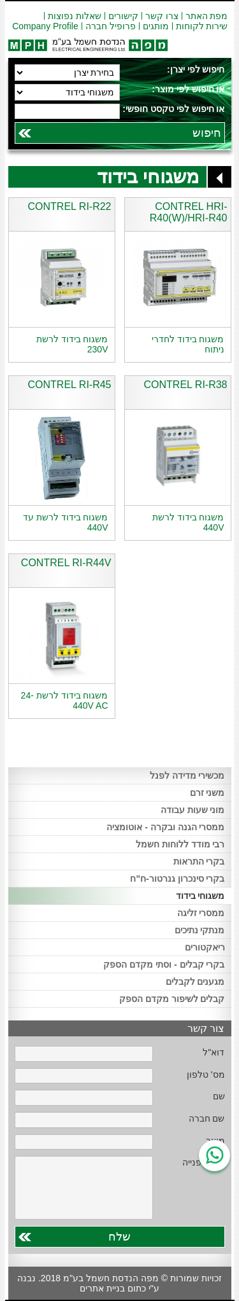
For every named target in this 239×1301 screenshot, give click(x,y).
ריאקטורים (205, 947)
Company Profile (45, 26)
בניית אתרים (102, 1288)
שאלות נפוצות (74, 16)
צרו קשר (161, 16)
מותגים (156, 26)
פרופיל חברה (110, 26)
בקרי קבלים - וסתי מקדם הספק (163, 964)
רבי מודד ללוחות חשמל (180, 844)
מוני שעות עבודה (193, 810)
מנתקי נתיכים (200, 930)
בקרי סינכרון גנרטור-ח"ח (177, 878)
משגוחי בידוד (200, 896)
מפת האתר (206, 16)
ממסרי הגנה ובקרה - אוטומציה (165, 827)
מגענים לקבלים (195, 982)
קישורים (123, 16)
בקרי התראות (199, 861)
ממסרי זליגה (201, 913)
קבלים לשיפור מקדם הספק (172, 999)
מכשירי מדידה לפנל (187, 775)
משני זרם (207, 793)
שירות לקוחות (202, 26)
